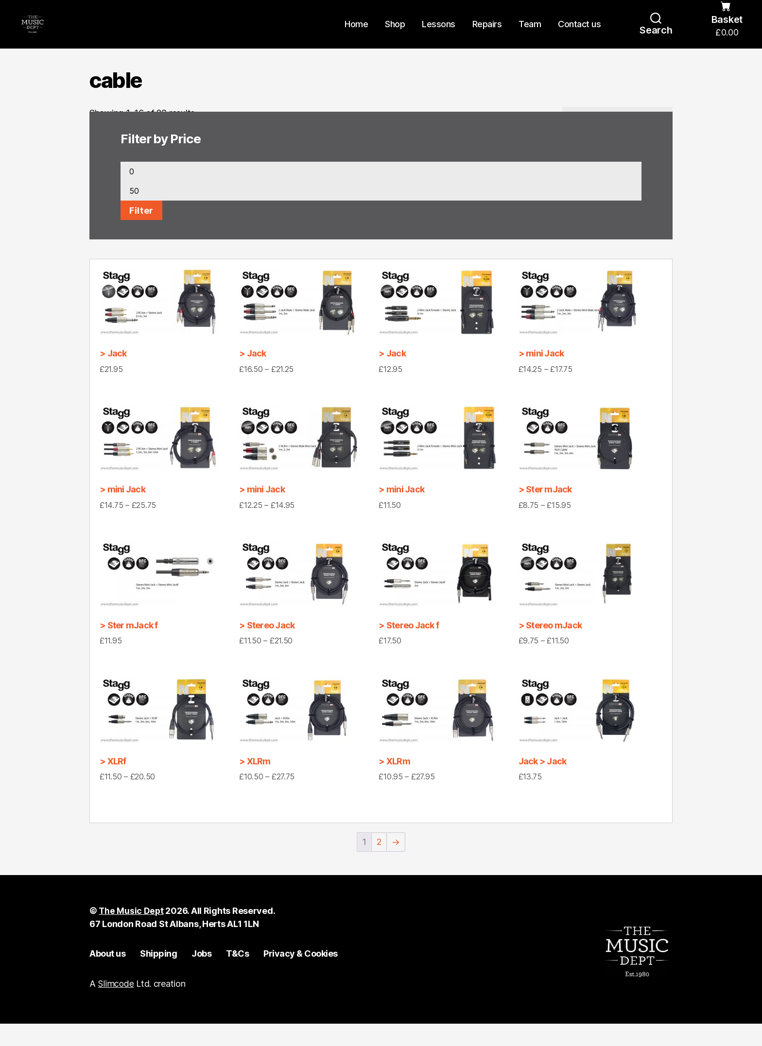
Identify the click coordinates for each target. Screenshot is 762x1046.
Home (356, 35)
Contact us (579, 35)
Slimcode (116, 1006)
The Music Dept (131, 933)
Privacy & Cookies (300, 976)
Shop (395, 35)
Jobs (201, 976)
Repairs (487, 35)
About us (107, 976)
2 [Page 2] (379, 865)
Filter (141, 232)
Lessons (438, 35)
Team (530, 35)
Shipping (158, 976)
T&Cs (237, 976)
